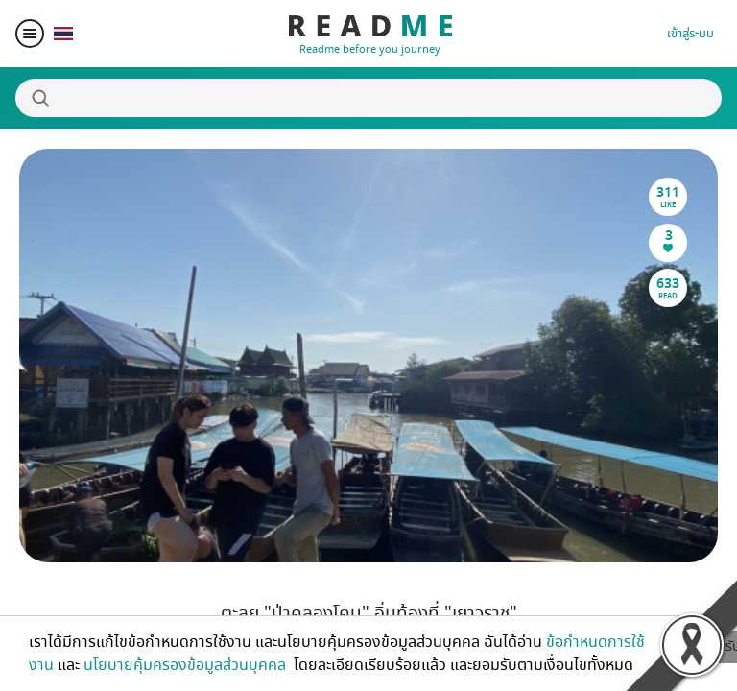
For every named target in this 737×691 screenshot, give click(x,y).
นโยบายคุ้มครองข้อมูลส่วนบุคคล (186, 665)
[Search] (368, 98)
